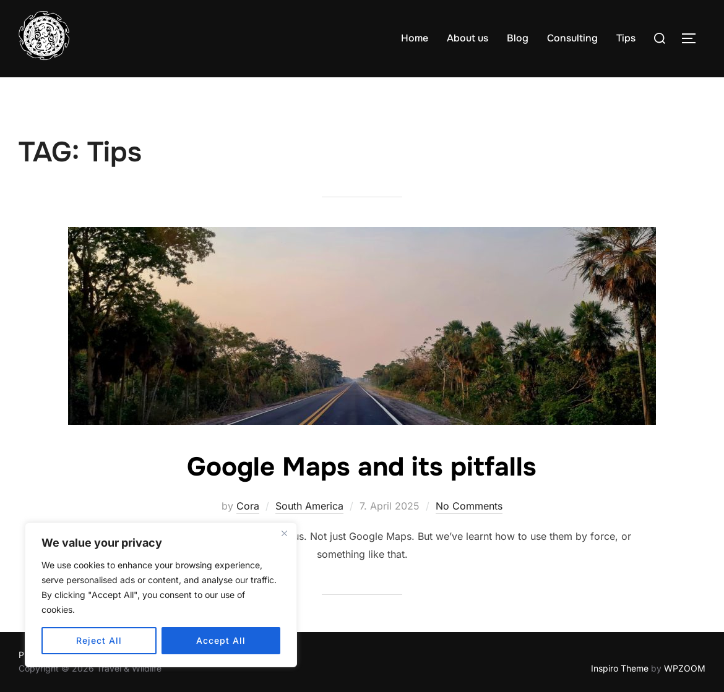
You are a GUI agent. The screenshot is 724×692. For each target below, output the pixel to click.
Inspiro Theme (620, 668)
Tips (626, 38)
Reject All (99, 640)
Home (414, 38)
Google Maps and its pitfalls (362, 467)
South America (309, 506)
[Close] (284, 533)
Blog (517, 38)
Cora (247, 506)
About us (467, 38)
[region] (161, 595)
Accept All (221, 640)
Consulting (572, 38)
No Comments (469, 506)
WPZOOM (684, 668)
